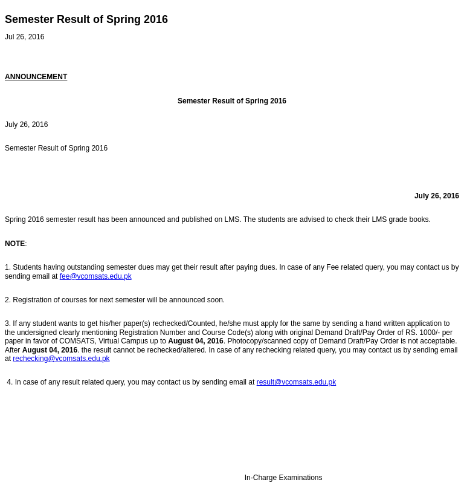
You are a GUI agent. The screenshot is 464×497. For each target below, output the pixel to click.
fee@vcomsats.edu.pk (96, 276)
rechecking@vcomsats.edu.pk (61, 358)
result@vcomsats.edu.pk (297, 382)
